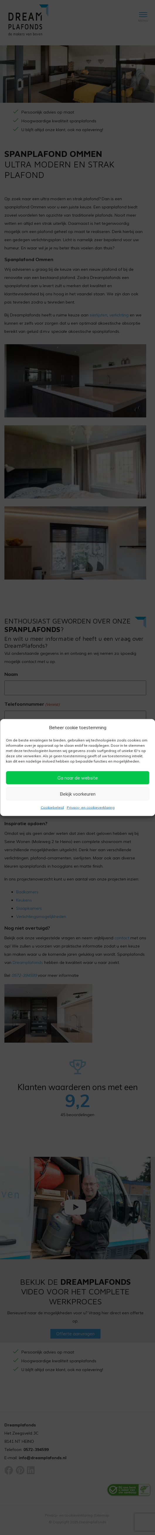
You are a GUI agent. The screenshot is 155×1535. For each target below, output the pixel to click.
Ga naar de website (77, 777)
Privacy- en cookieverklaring (91, 807)
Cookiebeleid (52, 807)
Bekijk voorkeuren (78, 793)
